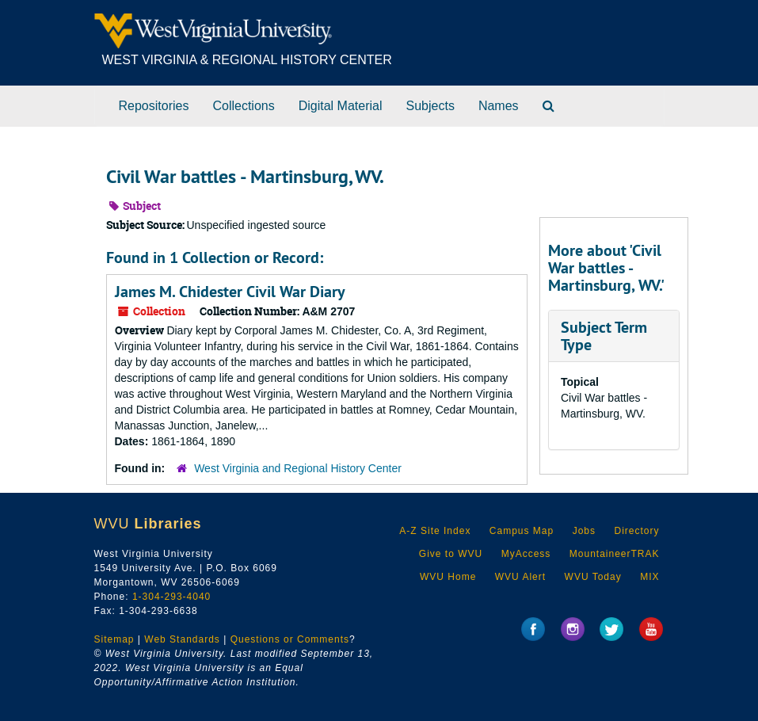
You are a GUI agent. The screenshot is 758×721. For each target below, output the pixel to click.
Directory (636, 530)
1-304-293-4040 (171, 596)
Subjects (430, 106)
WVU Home (448, 576)
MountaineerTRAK (614, 553)
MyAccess (526, 553)
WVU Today (593, 576)
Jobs (584, 530)
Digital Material (341, 106)
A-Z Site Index (434, 530)
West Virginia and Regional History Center (298, 468)
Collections (243, 106)
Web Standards (182, 639)
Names (498, 106)
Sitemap (114, 639)
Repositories (154, 106)
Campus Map (521, 530)
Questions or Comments (289, 639)
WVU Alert (520, 576)
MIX (649, 576)
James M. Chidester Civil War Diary (230, 291)
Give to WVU (450, 553)
